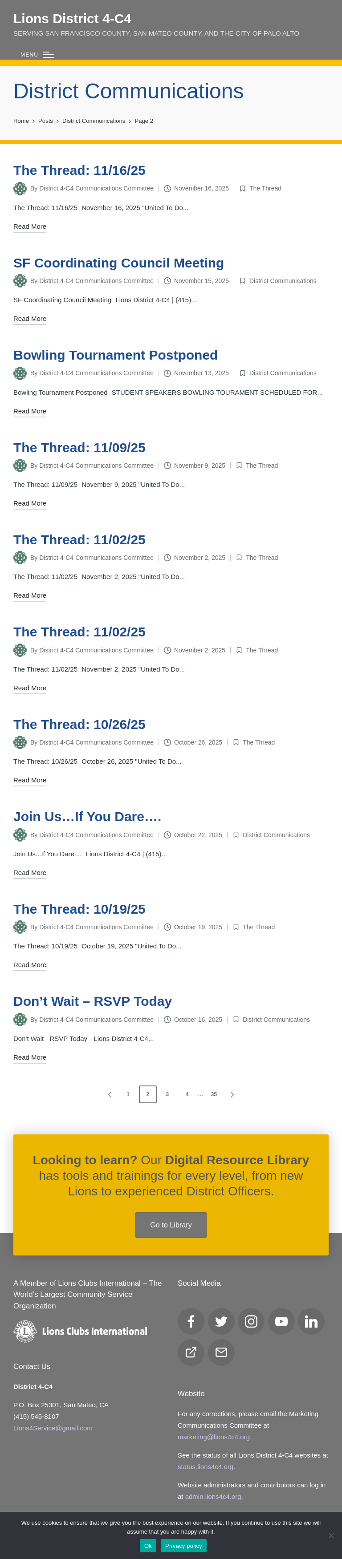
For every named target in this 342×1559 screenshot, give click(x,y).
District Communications (283, 280)
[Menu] (37, 55)
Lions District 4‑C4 (72, 18)
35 (214, 1094)
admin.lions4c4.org (213, 1496)
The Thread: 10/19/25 (79, 909)
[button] (108, 1094)
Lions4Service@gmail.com (53, 1428)
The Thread (265, 188)
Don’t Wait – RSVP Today (92, 1001)
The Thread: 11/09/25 (79, 447)
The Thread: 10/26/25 (79, 724)
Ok (148, 1546)
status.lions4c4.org (205, 1466)
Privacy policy (183, 1546)
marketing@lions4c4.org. (215, 1437)
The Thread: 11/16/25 (79, 170)
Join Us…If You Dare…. (87, 816)
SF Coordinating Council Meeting (118, 262)
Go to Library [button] (171, 1225)
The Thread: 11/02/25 (79, 539)
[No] (330, 1535)
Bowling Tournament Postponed (115, 355)
